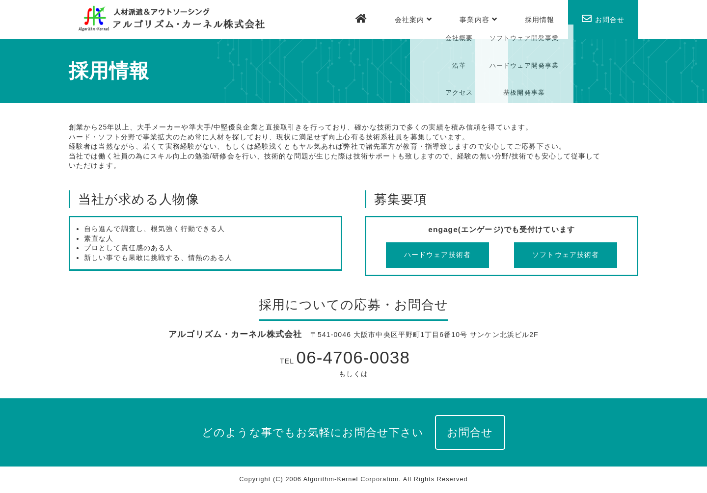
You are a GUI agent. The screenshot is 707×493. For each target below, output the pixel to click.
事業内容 (478, 19)
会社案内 (414, 19)
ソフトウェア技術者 (565, 255)
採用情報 (539, 20)
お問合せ (603, 19)
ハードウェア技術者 (437, 255)
